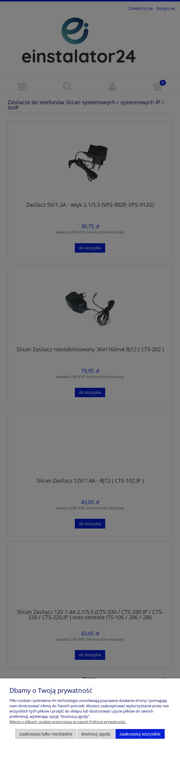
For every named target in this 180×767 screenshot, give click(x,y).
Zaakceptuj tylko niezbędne (45, 733)
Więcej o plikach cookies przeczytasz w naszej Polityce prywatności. (67, 721)
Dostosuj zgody (96, 733)
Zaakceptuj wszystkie (140, 733)
